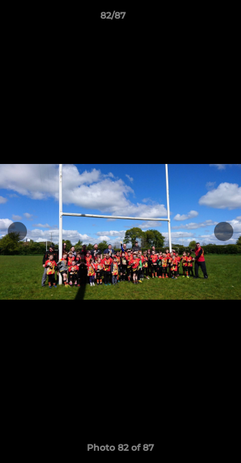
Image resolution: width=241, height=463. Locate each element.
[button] (194, 18)
